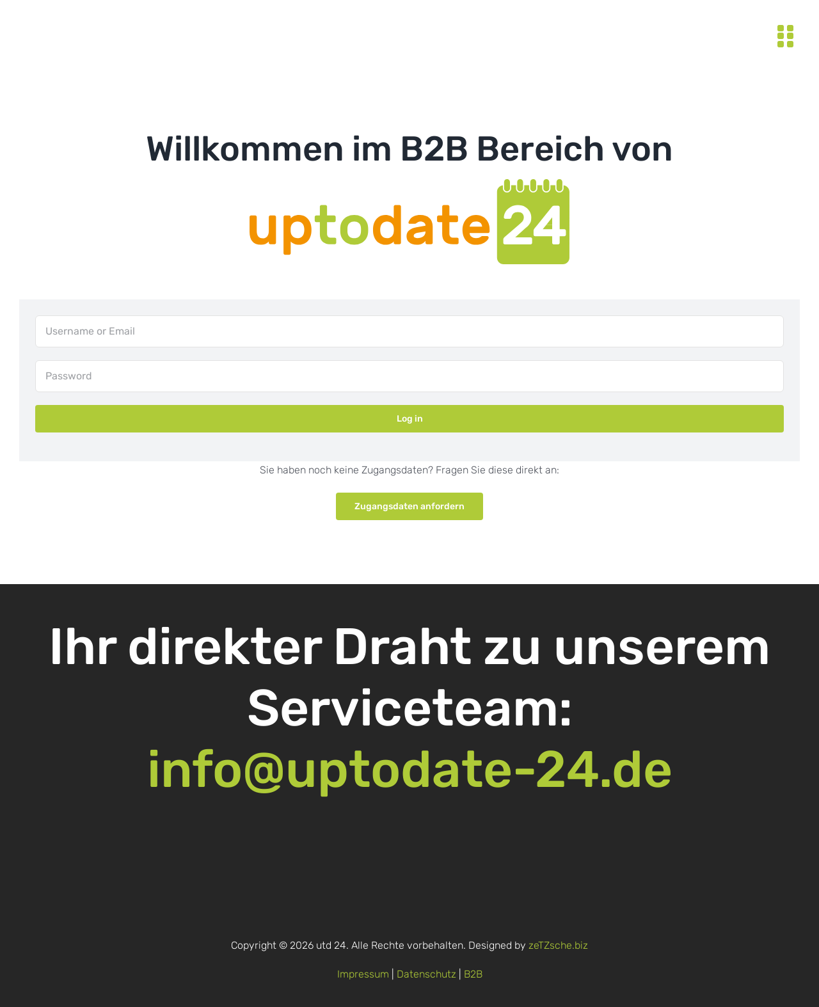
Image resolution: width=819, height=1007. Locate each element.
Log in (410, 418)
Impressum (363, 974)
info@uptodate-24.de (409, 769)
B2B (473, 974)
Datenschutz (426, 974)
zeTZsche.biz (558, 945)
